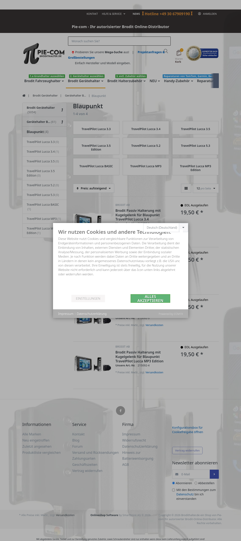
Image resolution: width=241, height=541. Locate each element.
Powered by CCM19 (171, 314)
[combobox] (165, 227)
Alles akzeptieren (150, 298)
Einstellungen (88, 298)
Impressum (66, 314)
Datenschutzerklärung (92, 314)
